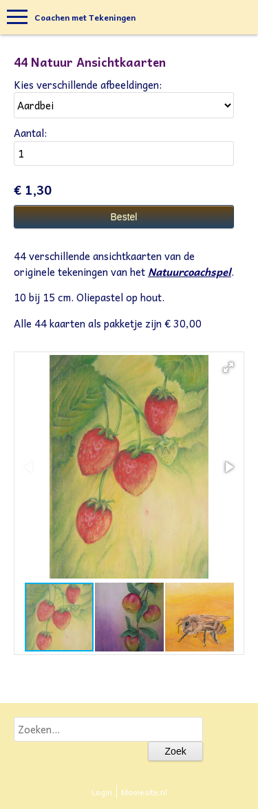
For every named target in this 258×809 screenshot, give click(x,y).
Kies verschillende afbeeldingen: (88, 85)
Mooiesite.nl (144, 792)
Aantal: (30, 133)
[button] (228, 367)
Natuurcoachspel (189, 271)
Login (102, 792)
